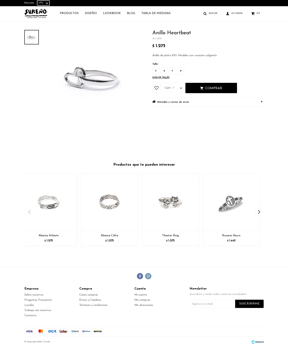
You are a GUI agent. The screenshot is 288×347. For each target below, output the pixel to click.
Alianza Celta (109, 235)
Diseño (91, 13)
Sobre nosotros (34, 295)
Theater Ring (170, 235)
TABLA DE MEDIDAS (156, 13)
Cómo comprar (88, 295)
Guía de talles (160, 77)
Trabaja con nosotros (37, 310)
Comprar (213, 88)
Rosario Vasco (231, 235)
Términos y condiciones (93, 305)
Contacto (30, 315)
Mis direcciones (143, 305)
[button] (259, 211)
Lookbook (112, 13)
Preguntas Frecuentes (38, 300)
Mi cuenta (140, 295)
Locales (29, 305)
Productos (69, 13)
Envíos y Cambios (90, 300)
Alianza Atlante (49, 235)
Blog (131, 13)
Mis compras (142, 300)
